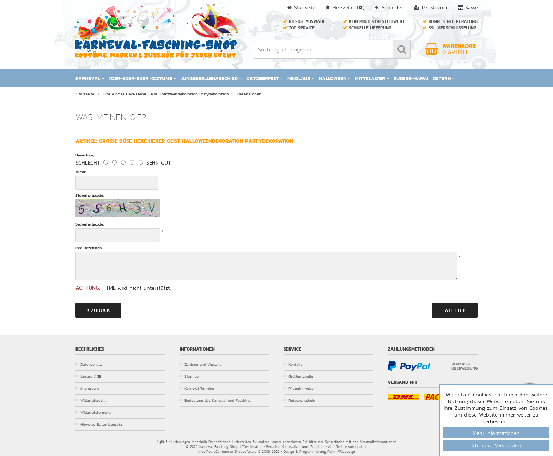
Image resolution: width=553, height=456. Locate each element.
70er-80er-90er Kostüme (142, 78)
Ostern (444, 78)
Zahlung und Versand (200, 364)
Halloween (335, 78)
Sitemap (189, 376)
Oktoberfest (264, 78)
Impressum (87, 388)
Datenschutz (88, 364)
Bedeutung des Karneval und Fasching (215, 400)
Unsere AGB (88, 376)
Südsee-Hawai (411, 78)
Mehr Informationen (496, 433)
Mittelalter (372, 78)
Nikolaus (301, 78)
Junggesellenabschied (211, 78)
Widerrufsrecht (90, 400)
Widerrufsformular (93, 412)
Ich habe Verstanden (496, 445)
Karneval (89, 78)
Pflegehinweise (299, 388)
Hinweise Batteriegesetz (98, 424)
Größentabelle (298, 376)
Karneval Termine (197, 388)
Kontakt (293, 364)
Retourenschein (299, 400)
